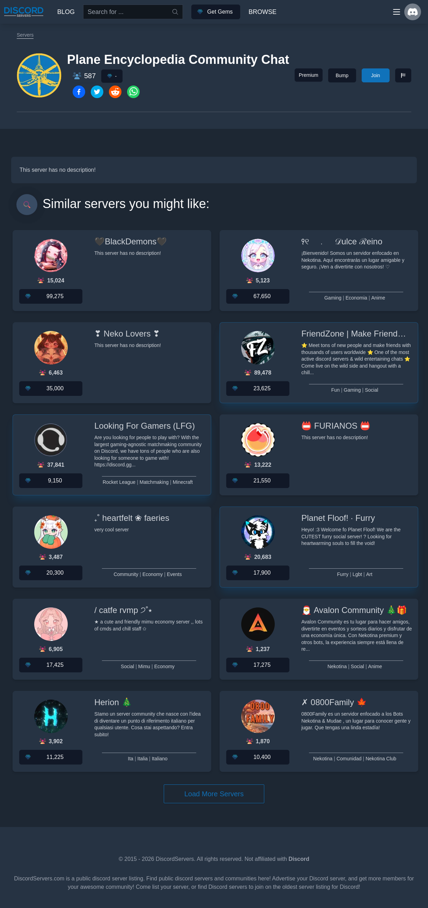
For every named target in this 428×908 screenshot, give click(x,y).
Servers (25, 35)
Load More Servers (214, 794)
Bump (341, 75)
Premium (308, 75)
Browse (262, 12)
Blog (66, 12)
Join (375, 75)
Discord (298, 859)
